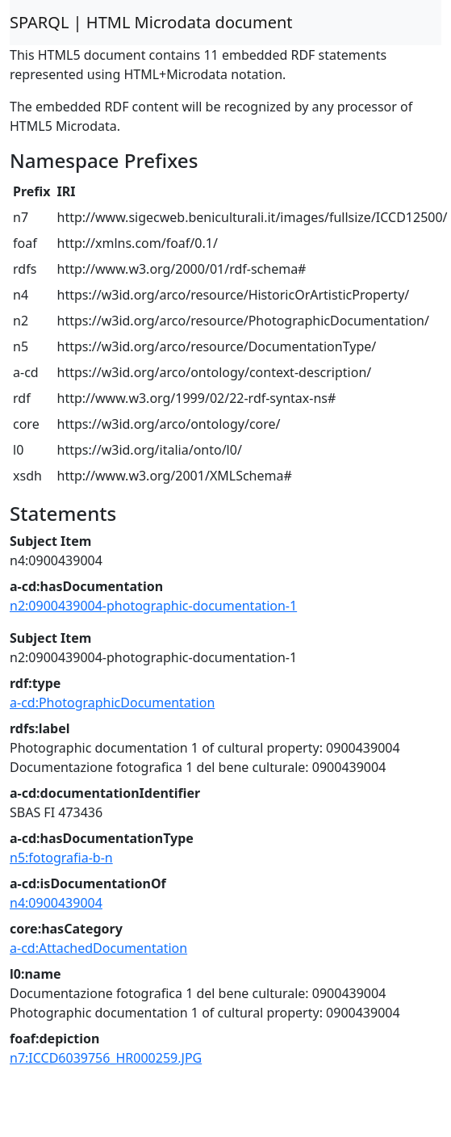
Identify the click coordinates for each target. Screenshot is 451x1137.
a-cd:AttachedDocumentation (98, 948)
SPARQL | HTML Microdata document (151, 22)
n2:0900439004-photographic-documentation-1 (153, 606)
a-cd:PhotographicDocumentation (112, 702)
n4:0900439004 (56, 903)
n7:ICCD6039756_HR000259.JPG (106, 1058)
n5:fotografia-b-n (61, 857)
